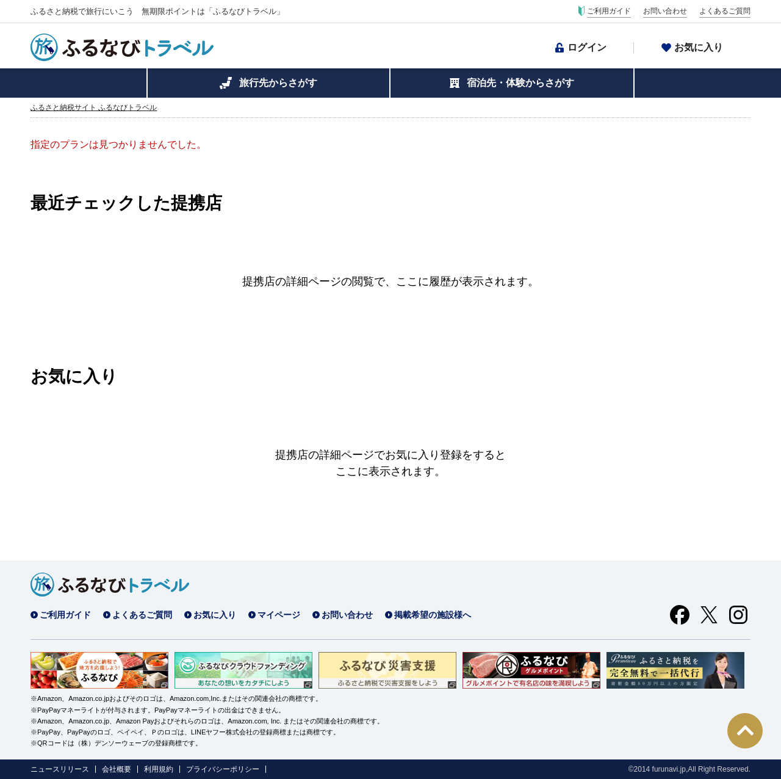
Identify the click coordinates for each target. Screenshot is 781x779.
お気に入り (698, 47)
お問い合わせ (665, 11)
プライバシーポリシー (222, 769)
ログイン (586, 47)
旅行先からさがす (278, 83)
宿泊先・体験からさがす (520, 83)
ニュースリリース (60, 769)
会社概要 (116, 769)
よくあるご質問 (724, 11)
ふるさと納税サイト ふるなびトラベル (94, 107)
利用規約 (158, 769)
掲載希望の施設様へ (432, 615)
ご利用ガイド (609, 11)
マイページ (278, 615)
